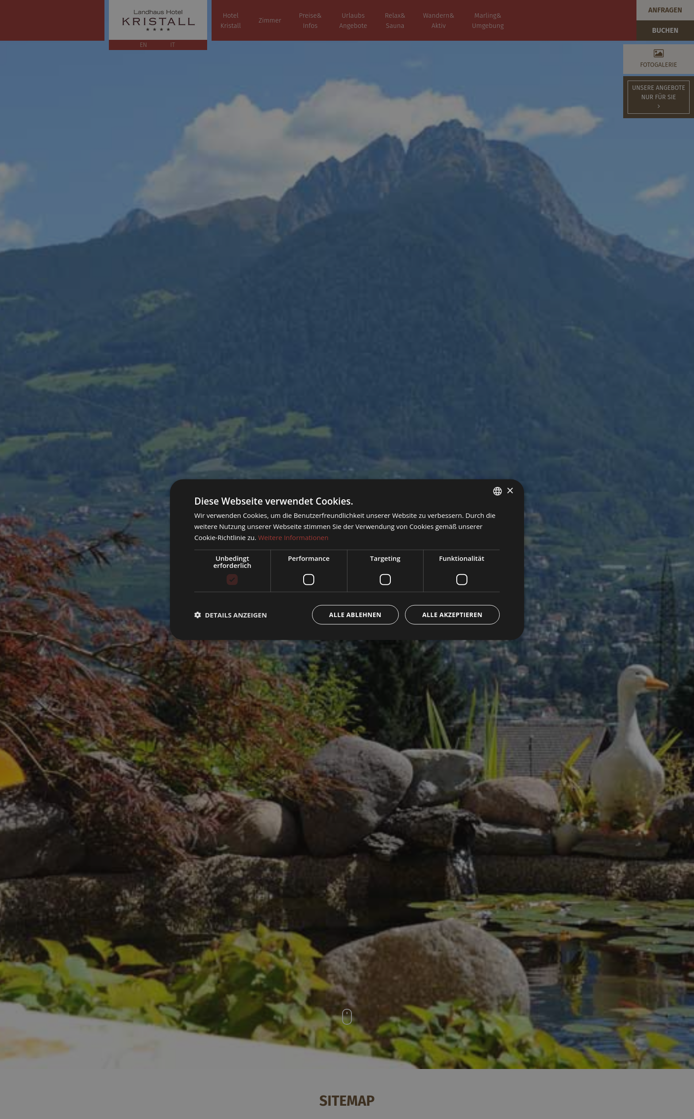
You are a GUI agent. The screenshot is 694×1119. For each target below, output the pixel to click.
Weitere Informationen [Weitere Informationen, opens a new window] (293, 537)
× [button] (509, 490)
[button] (230, 614)
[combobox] (497, 491)
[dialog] (347, 559)
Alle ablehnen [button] (355, 614)
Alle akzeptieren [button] (452, 614)
